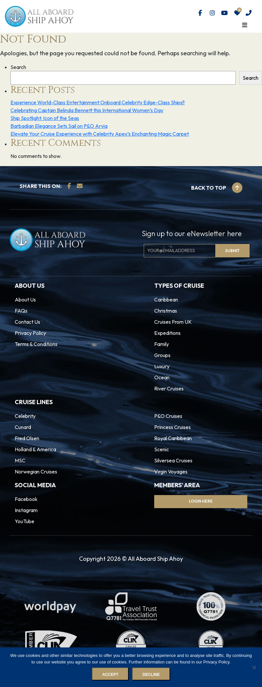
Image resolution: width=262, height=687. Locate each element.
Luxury (162, 366)
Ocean (162, 377)
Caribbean (166, 299)
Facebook (26, 499)
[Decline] (254, 667)
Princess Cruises (172, 427)
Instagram (26, 510)
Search (18, 67)
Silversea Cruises (173, 460)
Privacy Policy (30, 333)
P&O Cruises (168, 416)
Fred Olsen (27, 438)
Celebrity (25, 416)
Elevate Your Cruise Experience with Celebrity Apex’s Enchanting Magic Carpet (99, 133)
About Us (25, 299)
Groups (162, 355)
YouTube (24, 521)
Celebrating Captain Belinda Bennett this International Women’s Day (86, 110)
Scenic (161, 449)
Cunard (23, 427)
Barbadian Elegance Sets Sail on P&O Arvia (58, 126)
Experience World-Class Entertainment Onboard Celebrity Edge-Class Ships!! (97, 102)
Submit (232, 250)
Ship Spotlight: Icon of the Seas (44, 118)
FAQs (21, 310)
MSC (20, 460)
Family (161, 344)
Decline (151, 674)
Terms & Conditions (36, 344)
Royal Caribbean (173, 438)
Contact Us (27, 321)
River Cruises (169, 388)
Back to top (216, 187)
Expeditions (167, 333)
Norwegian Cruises (36, 471)
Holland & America (35, 449)
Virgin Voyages (171, 471)
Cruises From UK (173, 321)
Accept (110, 674)
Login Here (201, 501)
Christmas (165, 310)
